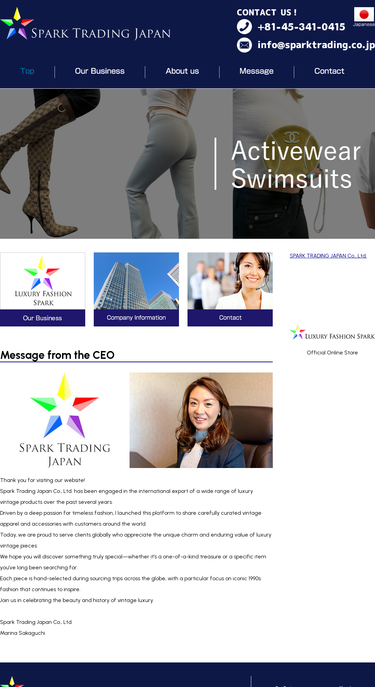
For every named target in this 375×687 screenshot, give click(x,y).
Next (366, 163)
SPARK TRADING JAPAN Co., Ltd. (328, 255)
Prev (8, 163)
